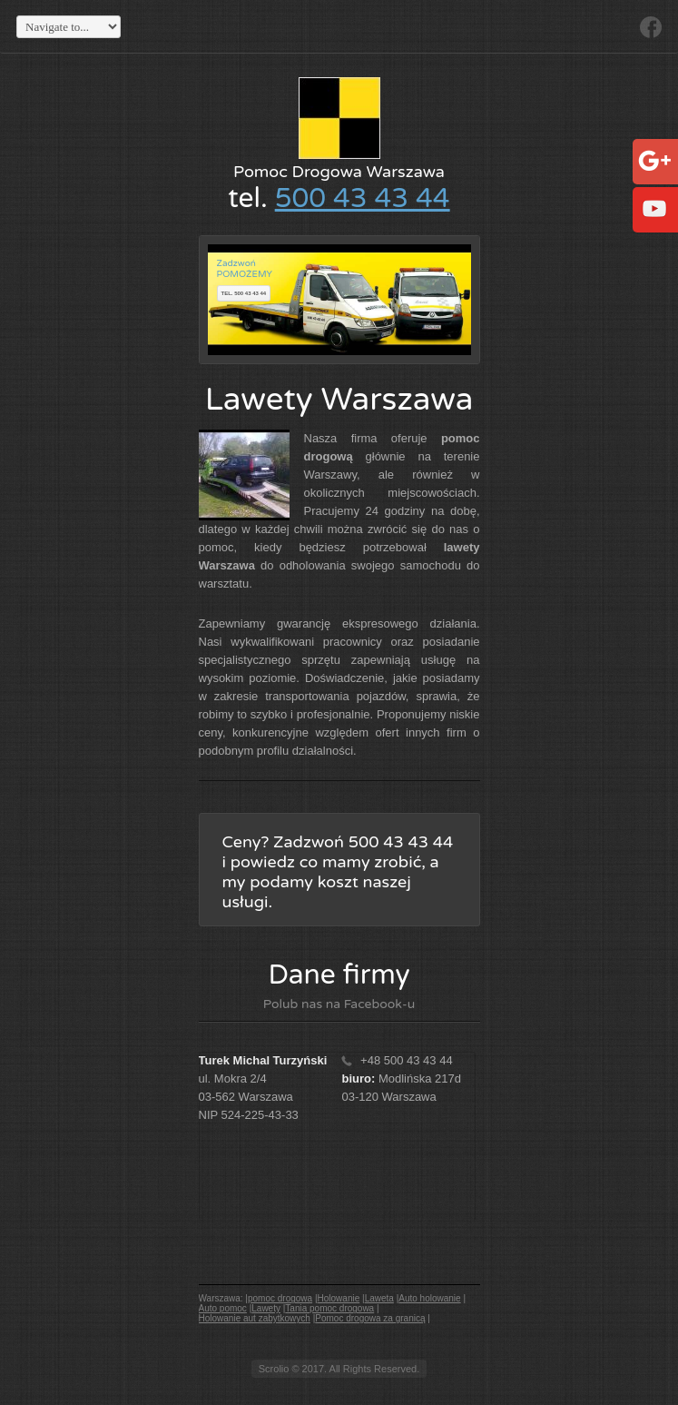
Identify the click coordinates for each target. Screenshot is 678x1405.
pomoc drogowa (280, 1298)
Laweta (379, 1298)
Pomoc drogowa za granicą (370, 1318)
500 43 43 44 (362, 198)
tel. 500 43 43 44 (244, 293)
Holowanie (339, 1298)
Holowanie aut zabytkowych (254, 1318)
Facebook (651, 27)
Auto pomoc (223, 1308)
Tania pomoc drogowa (329, 1308)
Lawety (265, 1308)
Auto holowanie (429, 1298)
